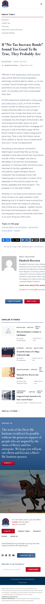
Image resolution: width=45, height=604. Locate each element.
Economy (5, 26)
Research (37, 531)
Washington (21, 74)
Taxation (17, 230)
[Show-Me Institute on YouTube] (13, 555)
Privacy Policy (22, 582)
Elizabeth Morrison (11, 65)
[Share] (6, 240)
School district (7, 230)
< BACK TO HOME (14, 301)
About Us (14, 536)
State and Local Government (12, 30)
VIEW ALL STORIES (10, 411)
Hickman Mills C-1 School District (14, 227)
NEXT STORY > (32, 301)
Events (4, 536)
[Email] (34, 240)
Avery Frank (23, 403)
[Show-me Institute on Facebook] (3, 555)
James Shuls (33, 227)
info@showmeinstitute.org (10, 596)
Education (5, 20)
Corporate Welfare (8, 33)
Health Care (6, 23)
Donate (8, 463)
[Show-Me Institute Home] (5, 4)
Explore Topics (24, 531)
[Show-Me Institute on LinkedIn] (10, 555)
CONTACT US (26, 555)
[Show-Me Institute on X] (6, 555)
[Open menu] (41, 4)
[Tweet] (15, 240)
